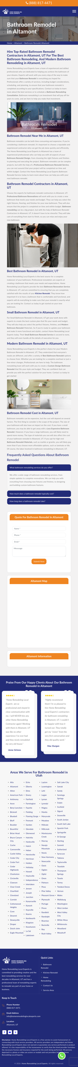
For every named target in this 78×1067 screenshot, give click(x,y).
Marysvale (46, 816)
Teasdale (61, 866)
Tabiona (60, 858)
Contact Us (48, 985)
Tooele (60, 878)
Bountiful (14, 829)
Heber (28, 850)
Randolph (46, 916)
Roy (43, 929)
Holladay (29, 867)
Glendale (29, 829)
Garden (29, 825)
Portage (45, 904)
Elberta (29, 786)
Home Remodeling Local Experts (34, 1063)
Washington (62, 904)
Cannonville (15, 849)
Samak (60, 786)
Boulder (13, 825)
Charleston (14, 874)
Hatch (28, 846)
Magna (44, 808)
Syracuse (61, 854)
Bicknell (13, 812)
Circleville (14, 878)
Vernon (60, 891)
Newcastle (46, 861)
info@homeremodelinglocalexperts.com (23, 1016)
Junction (29, 897)
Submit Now (39, 561)
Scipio (59, 803)
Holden (29, 863)
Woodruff (61, 933)
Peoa (44, 887)
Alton (12, 791)
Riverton (45, 921)
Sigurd (60, 811)
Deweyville (15, 920)
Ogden (44, 870)
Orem (44, 878)
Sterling (60, 841)
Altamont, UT (12, 1024)
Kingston (30, 922)
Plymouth (46, 899)
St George (61, 837)
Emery (28, 795)
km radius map (39, 615)
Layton (44, 782)
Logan (44, 795)
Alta (12, 782)
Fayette (29, 808)
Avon (12, 803)
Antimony (14, 799)
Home (9, 43)
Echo (28, 782)
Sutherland (62, 849)
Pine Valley (46, 891)
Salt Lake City (63, 782)
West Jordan (62, 908)
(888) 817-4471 (39, 3)
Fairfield (29, 799)
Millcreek (45, 829)
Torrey (60, 882)
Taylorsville (62, 862)
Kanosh (29, 905)
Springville (61, 832)
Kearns (29, 914)
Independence (32, 880)
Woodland (61, 928)
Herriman (30, 859)
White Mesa (62, 920)
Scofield (60, 807)
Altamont (18, 43)
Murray (45, 841)
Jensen (29, 888)
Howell (29, 871)
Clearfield (14, 891)
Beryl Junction (16, 808)
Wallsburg (61, 899)
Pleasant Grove (48, 895)
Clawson (13, 882)
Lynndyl (45, 803)
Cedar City (14, 858)
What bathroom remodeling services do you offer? (31, 467)
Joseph (29, 893)
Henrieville (30, 854)
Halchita (29, 837)
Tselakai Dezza (63, 887)
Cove (12, 911)
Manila (44, 812)
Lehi (43, 791)
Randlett (45, 912)
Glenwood (30, 833)
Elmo (28, 791)
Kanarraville (31, 901)
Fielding (29, 812)
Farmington (31, 803)
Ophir (44, 874)
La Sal (28, 931)
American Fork (16, 795)
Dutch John (15, 928)
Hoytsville (30, 876)
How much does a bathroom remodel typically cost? (32, 494)
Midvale (45, 825)
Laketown (30, 935)
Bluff (12, 820)
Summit (60, 845)
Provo (44, 908)
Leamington (47, 786)
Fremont (29, 820)
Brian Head (15, 833)
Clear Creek (15, 887)
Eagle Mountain (17, 933)
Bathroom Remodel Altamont (36, 43)
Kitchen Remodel (50, 972)
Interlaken (30, 884)
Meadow (45, 820)
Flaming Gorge (32, 816)
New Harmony (48, 857)
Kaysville (29, 910)
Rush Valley (46, 933)
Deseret (13, 916)
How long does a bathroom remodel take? (27, 501)
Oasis (44, 865)
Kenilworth (30, 918)
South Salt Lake (64, 824)
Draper (13, 924)
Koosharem (31, 927)
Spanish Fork (62, 828)
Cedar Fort (14, 862)
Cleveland (14, 895)
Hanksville (30, 842)
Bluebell (13, 816)
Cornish (13, 899)
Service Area (48, 990)
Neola (44, 853)
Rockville (45, 925)
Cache (12, 845)
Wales (60, 895)
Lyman (44, 799)
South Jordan (63, 820)
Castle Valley (15, 854)
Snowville (61, 815)
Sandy (60, 791)
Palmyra (45, 882)
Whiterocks (62, 924)
